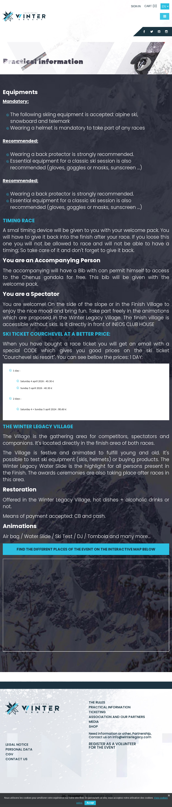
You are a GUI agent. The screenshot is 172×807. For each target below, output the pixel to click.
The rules (97, 702)
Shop (93, 726)
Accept (90, 803)
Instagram (166, 31)
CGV (9, 754)
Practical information (109, 707)
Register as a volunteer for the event (112, 745)
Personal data (19, 749)
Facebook (144, 31)
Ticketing (97, 712)
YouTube (159, 31)
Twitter (151, 31)
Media (94, 721)
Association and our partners (117, 716)
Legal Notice (17, 744)
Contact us (16, 759)
